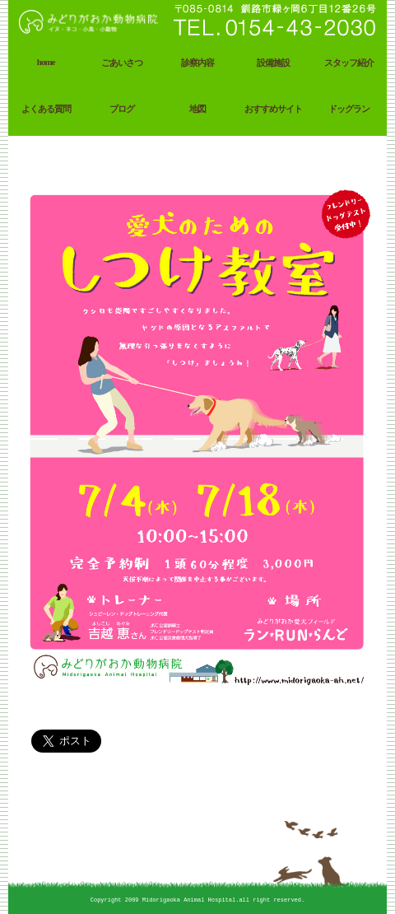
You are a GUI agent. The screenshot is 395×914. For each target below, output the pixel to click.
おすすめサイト (273, 109)
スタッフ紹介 (349, 63)
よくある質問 (46, 109)
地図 (197, 109)
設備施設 (273, 63)
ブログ (121, 109)
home (46, 62)
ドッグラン (348, 109)
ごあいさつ (121, 63)
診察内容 (197, 63)
